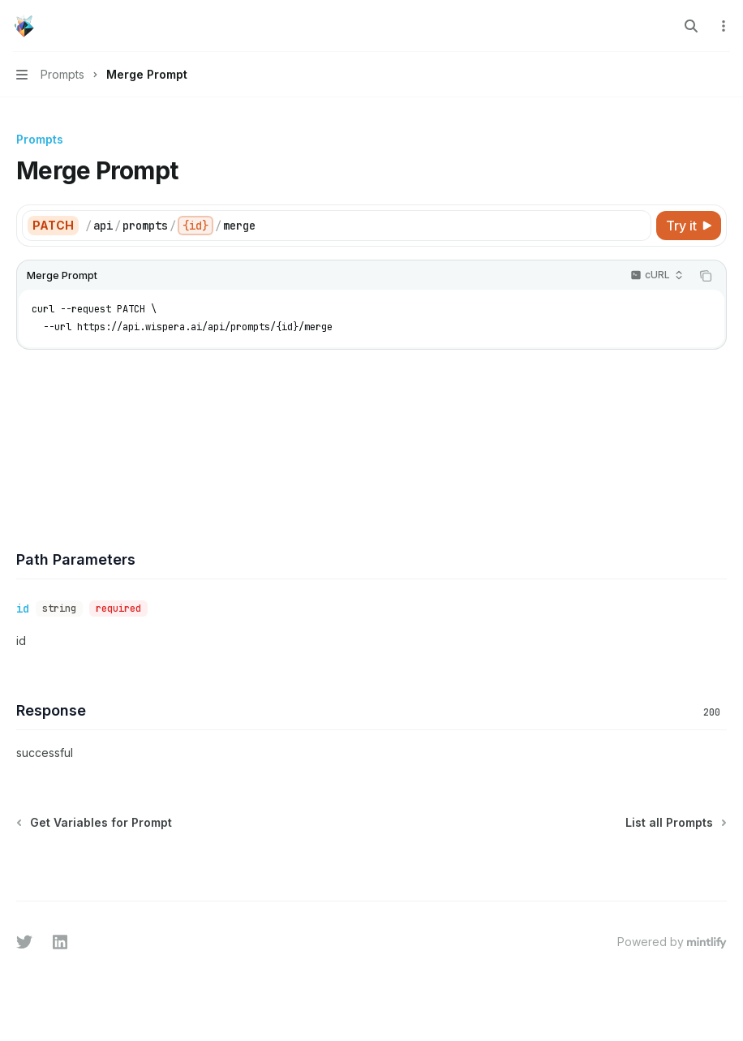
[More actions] (722, 26)
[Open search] (691, 26)
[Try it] (688, 225)
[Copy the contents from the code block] (705, 275)
